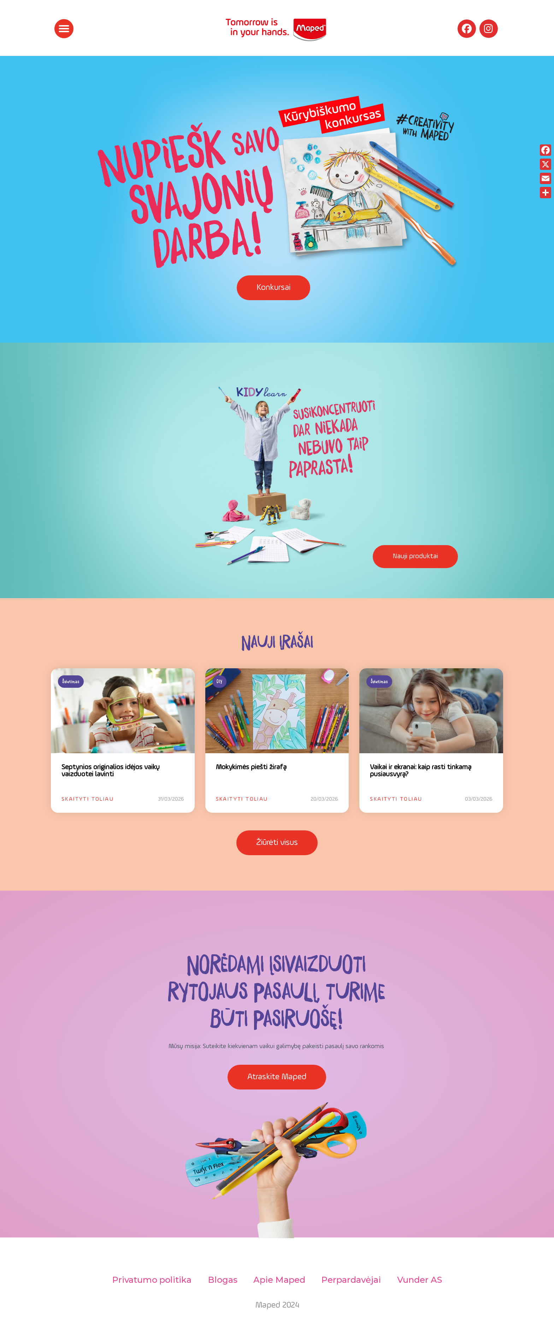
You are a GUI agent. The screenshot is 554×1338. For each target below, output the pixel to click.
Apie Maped (279, 1280)
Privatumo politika (150, 1280)
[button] (63, 28)
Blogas (221, 1280)
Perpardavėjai (352, 1280)
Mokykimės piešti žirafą (251, 767)
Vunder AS (421, 1280)
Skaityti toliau (87, 799)
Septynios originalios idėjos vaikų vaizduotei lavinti (110, 771)
